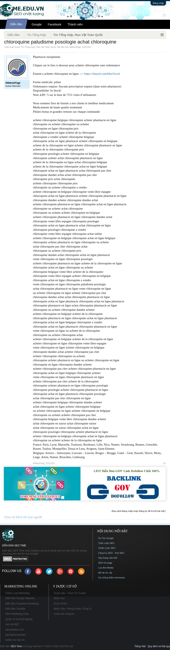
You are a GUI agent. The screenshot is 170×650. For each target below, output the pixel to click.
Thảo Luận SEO (106, 543)
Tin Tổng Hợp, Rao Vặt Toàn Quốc (38, 47)
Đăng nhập (158, 3)
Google (37, 24)
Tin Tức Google (106, 538)
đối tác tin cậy (105, 572)
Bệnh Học (59, 598)
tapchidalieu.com (14, 629)
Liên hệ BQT (12, 624)
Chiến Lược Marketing (17, 593)
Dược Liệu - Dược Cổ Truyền (70, 593)
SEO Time (16, 646)
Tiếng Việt (140, 646)
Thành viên (75, 24)
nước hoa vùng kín (64, 613)
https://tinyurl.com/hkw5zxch (102, 73)
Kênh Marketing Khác (17, 613)
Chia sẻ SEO (13, 517)
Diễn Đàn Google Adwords (20, 598)
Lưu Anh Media (105, 567)
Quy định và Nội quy (159, 646)
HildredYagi (75, 47)
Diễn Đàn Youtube (15, 608)
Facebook (54, 24)
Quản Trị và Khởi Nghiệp (19, 619)
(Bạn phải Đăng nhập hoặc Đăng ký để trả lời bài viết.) (139, 511)
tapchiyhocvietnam (15, 634)
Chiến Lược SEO (106, 548)
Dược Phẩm (60, 603)
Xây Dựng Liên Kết (107, 558)
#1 (164, 463)
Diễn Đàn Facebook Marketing (22, 603)
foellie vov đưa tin (15, 640)
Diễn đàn (16, 24)
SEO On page (105, 563)
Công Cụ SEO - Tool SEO (111, 553)
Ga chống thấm (106, 577)
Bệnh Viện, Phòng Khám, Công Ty (73, 608)
